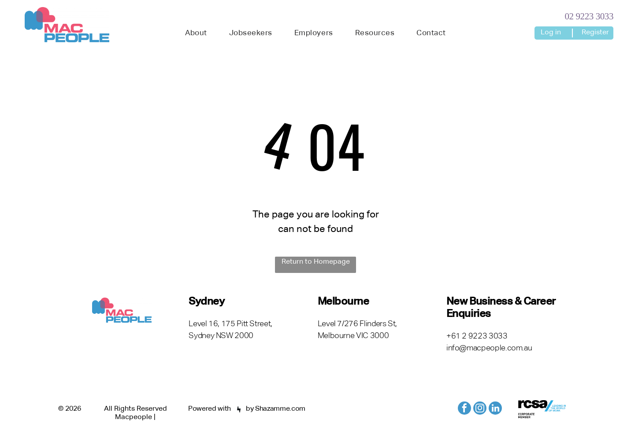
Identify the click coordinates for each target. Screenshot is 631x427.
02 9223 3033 (589, 16)
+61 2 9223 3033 (477, 336)
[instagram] (479, 409)
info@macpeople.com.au (489, 348)
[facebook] (464, 409)
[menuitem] (196, 33)
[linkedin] (495, 409)
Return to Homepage (316, 261)
